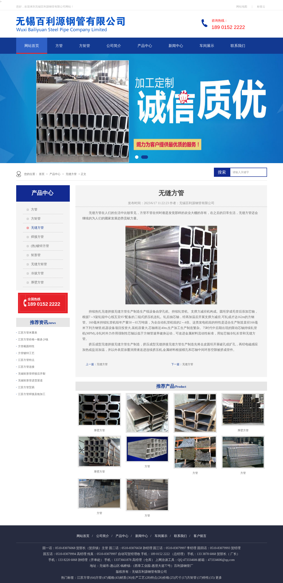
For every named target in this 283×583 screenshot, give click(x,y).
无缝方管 (71, 174)
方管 (59, 46)
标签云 (261, 6)
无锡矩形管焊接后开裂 (31, 373)
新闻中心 (176, 46)
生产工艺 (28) (141, 577)
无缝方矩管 (39, 264)
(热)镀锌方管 (40, 246)
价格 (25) (169, 577)
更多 (218, 577)
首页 (41, 174)
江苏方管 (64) (86, 577)
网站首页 (31, 46)
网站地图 (241, 6)
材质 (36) (126, 577)
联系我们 (238, 46)
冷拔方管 (37, 273)
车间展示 (207, 46)
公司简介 (113, 46)
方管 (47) (102, 577)
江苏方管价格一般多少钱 (33, 339)
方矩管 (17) (194, 577)
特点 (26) (157, 577)
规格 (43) (114, 577)
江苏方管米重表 (27, 332)
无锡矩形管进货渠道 (30, 380)
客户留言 (200, 536)
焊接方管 (37, 237)
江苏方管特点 (26, 360)
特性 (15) (209, 577)
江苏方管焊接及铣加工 (31, 394)
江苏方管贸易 (26, 387)
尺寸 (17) (181, 577)
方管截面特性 (26, 346)
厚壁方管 (37, 282)
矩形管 (36, 255)
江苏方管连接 (26, 366)
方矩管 (84, 46)
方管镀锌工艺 (26, 353)
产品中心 (145, 46)
